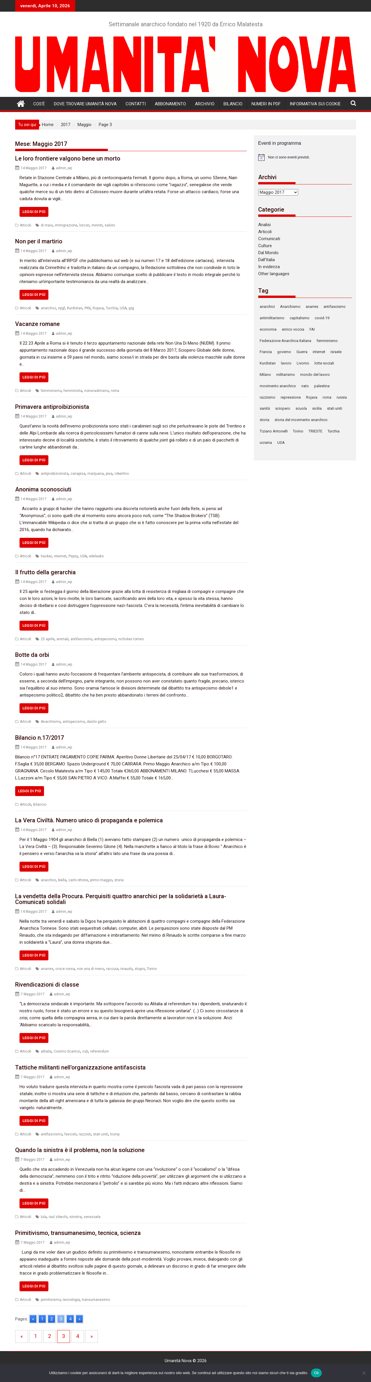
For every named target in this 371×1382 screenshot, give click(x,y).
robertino (122, 474)
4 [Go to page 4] (70, 1319)
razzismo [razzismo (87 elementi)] (267, 397)
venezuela (92, 1217)
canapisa (78, 474)
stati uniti (100, 1134)
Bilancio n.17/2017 (39, 737)
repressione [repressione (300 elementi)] (291, 397)
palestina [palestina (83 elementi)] (322, 386)
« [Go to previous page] (33, 1319)
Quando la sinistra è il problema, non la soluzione (80, 1150)
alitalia (46, 1051)
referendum (99, 1051)
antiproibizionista (54, 474)
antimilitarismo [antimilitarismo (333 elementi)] (272, 318)
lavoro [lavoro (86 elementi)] (286, 363)
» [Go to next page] (79, 1319)
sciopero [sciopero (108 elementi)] (282, 408)
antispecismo (105, 639)
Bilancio (233, 104)
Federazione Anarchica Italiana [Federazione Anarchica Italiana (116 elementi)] (285, 340)
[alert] (305, 157)
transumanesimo (96, 1300)
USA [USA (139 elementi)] (281, 442)
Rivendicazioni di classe (47, 984)
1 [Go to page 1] (42, 1319)
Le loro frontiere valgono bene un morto (67, 158)
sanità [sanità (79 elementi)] (265, 408)
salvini (110, 225)
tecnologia (71, 1300)
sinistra (75, 1217)
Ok (316, 1373)
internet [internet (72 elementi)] (319, 352)
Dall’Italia (266, 259)
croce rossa (65, 969)
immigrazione (66, 225)
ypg (131, 308)
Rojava (98, 308)
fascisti (70, 1134)
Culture (265, 245)
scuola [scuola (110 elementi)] (301, 408)
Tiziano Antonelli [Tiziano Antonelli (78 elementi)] (274, 431)
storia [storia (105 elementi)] (264, 420)
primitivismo (51, 1300)
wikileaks (96, 556)
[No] (364, 1373)
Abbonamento (170, 104)
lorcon (84, 225)
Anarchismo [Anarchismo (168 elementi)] (290, 306)
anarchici (48, 308)
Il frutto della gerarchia (45, 572)
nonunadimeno (96, 391)
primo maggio (101, 880)
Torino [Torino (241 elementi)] (298, 431)
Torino (152, 969)
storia (119, 880)
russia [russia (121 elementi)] (342, 397)
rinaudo (126, 969)
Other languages (273, 273)
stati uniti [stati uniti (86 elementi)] (334, 408)
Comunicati (269, 238)
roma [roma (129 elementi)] (327, 397)
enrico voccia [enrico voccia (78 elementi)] (293, 329)
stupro (140, 969)
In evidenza (269, 266)
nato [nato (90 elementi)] (305, 386)
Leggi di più (33, 212)
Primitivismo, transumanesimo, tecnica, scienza (78, 1232)
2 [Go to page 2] (51, 1319)
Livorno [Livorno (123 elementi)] (303, 363)
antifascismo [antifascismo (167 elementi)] (334, 306)
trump (114, 1134)
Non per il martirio (38, 241)
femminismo (51, 391)
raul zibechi (58, 1217)
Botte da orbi (32, 654)
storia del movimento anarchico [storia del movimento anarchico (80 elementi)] (301, 420)
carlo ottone (78, 880)
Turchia (112, 308)
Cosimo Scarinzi (67, 1051)
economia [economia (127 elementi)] (268, 329)
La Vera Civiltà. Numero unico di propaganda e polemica (89, 820)
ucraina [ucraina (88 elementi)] (266, 442)
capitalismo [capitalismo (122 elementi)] (300, 318)
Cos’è (39, 104)
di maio (47, 225)
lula (44, 1217)
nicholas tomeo (131, 639)
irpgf (61, 308)
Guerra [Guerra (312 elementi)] (301, 352)
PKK (88, 308)
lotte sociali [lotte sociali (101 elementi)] (324, 363)
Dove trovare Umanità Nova (85, 104)
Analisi (264, 224)
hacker (46, 556)
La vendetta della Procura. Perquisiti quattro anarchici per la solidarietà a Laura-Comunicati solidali (120, 899)
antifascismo (81, 639)
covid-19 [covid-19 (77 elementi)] (322, 318)
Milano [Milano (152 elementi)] (265, 374)
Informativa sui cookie (315, 104)
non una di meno (90, 969)
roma (115, 391)
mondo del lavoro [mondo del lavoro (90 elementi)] (315, 374)
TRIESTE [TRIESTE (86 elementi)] (315, 431)
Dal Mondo (268, 252)
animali (62, 639)
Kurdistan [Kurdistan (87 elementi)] (268, 363)
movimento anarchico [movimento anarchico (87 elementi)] (278, 386)
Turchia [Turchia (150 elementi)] (334, 431)
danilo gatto (96, 722)
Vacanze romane (37, 323)
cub (85, 1051)
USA (123, 308)
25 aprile (47, 639)
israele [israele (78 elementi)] (336, 352)
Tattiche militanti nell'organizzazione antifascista (80, 1067)
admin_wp (64, 168)
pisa (109, 474)
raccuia (112, 969)
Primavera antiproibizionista (52, 406)
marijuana (95, 474)
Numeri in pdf (266, 104)
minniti (97, 225)
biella (62, 880)
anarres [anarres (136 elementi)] (312, 306)
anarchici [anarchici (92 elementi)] (267, 306)
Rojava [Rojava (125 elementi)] (311, 397)
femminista (73, 391)
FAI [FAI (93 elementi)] (312, 329)
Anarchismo (51, 722)
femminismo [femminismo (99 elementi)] (327, 340)
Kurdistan (74, 308)
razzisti (85, 1134)
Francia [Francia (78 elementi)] (266, 352)
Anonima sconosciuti (43, 489)
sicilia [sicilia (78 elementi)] (317, 408)
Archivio (204, 104)
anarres (47, 969)
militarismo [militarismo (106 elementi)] (285, 374)
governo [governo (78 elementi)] (284, 352)
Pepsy (73, 556)
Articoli (25, 225)
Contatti (136, 104)
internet (60, 556)
